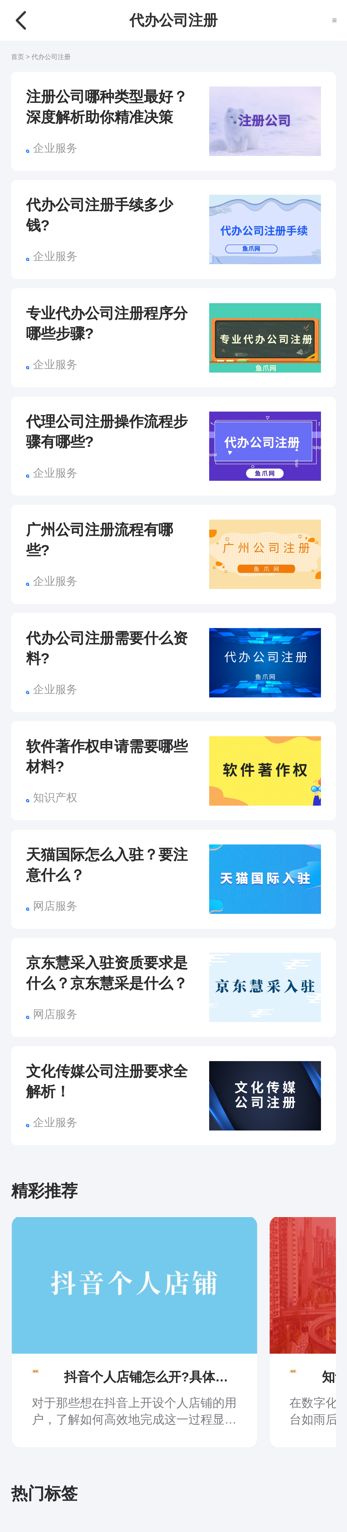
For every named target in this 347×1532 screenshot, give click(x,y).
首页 (17, 56)
